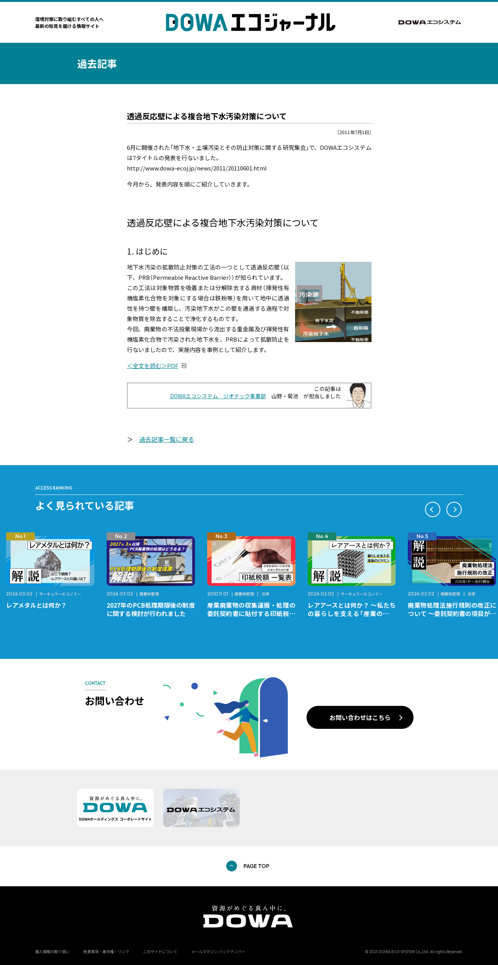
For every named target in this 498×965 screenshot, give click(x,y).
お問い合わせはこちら (360, 717)
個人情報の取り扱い (52, 951)
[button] (432, 509)
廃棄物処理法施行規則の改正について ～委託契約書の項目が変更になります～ (452, 613)
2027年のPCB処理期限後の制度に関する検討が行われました (151, 609)
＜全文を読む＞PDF (152, 366)
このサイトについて (160, 951)
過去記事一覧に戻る (166, 439)
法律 (265, 594)
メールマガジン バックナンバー (218, 951)
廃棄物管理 (149, 594)
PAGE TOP (256, 866)
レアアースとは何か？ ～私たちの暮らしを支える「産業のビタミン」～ (352, 613)
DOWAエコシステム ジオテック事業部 (218, 396)
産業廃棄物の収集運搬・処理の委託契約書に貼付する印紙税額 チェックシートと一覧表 (254, 613)
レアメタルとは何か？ (36, 605)
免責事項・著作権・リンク (106, 951)
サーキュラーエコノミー (60, 594)
